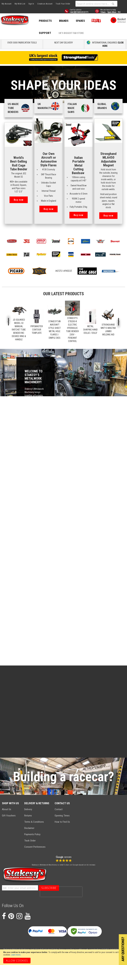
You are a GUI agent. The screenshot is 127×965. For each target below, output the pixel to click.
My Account (6, 3)
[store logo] (15, 20)
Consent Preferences (34, 846)
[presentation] (61, 892)
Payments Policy (32, 834)
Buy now (18, 199)
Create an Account (44, 3)
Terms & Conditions (34, 821)
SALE (95, 20)
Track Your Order (63, 3)
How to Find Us (62, 821)
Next (118, 322)
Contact (59, 809)
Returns (28, 815)
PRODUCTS (45, 20)
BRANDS (63, 20)
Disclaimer (29, 828)
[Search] (113, 3)
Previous (8, 322)
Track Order (30, 840)
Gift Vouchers (9, 815)
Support (45, 33)
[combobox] (96, 4)
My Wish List (20, 3)
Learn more (15, 954)
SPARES (80, 20)
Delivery (28, 809)
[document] (63, 957)
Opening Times (62, 815)
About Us (6, 809)
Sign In (31, 3)
